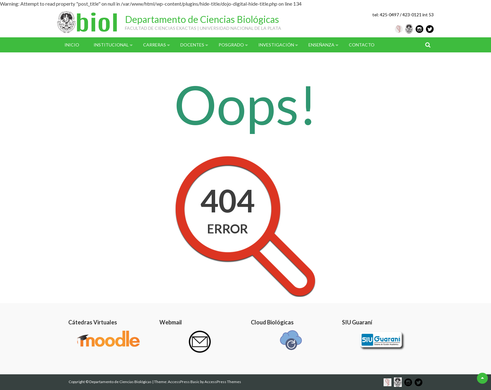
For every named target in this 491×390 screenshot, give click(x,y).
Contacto (362, 44)
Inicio (72, 44)
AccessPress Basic (183, 381)
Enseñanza (321, 44)
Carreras (154, 44)
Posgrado (231, 44)
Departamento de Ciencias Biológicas (202, 19)
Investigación (276, 44)
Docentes (192, 44)
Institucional (111, 44)
